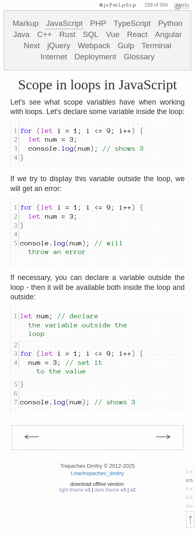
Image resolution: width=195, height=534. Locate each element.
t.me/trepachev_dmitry (97, 473)
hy (189, 471)
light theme (75, 490)
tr (189, 488)
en (189, 480)
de (189, 506)
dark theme (110, 490)
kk (189, 497)
